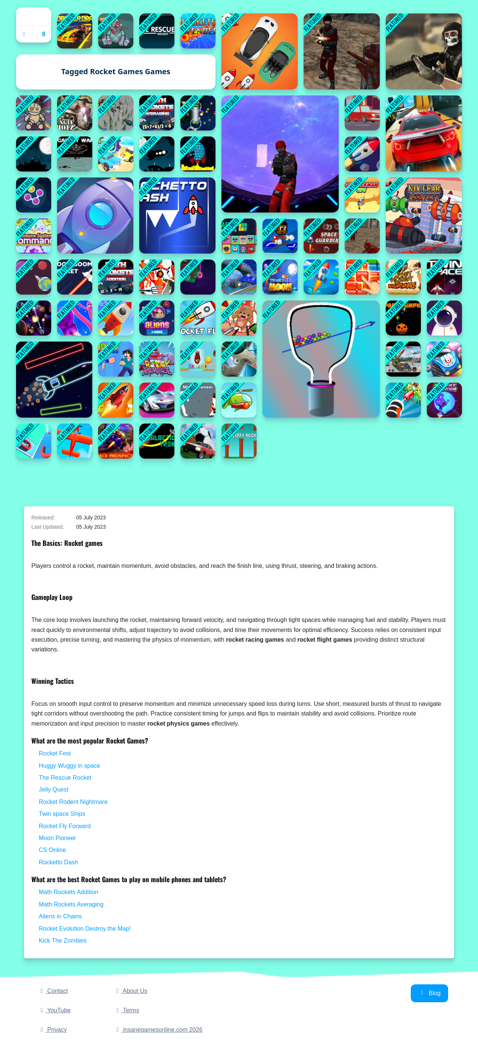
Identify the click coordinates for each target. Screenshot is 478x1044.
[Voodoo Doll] (33, 112)
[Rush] (156, 30)
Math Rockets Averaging (71, 904)
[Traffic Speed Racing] (362, 112)
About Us (130, 991)
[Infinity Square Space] (197, 277)
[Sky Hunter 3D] (115, 112)
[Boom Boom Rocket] (74, 277)
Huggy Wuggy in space (69, 765)
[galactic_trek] (156, 441)
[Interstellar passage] (444, 318)
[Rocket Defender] (197, 30)
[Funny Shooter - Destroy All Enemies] (156, 277)
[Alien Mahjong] (239, 236)
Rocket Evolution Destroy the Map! (85, 928)
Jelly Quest (53, 789)
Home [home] (33, 16)
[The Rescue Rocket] (33, 154)
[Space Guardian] (321, 236)
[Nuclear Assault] (424, 215)
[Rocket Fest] (321, 277)
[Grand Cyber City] (156, 400)
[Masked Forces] (424, 51)
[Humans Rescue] (156, 154)
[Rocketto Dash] (177, 215)
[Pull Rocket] (321, 359)
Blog (429, 993)
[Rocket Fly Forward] (197, 318)
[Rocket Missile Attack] (403, 359)
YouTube (54, 1010)
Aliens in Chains (60, 916)
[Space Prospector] (115, 441)
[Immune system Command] (33, 236)
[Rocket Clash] (239, 400)
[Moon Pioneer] (197, 400)
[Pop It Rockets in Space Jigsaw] (197, 154)
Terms (126, 1010)
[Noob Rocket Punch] (115, 359)
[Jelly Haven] (239, 359)
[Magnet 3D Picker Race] (33, 441)
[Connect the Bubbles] (33, 195)
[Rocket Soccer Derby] (197, 441)
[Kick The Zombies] (115, 30)
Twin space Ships (62, 814)
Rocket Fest (55, 753)
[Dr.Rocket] (362, 154)
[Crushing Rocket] (403, 400)
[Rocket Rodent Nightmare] (403, 277)
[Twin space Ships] (444, 277)
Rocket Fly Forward (65, 826)
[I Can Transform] (280, 236)
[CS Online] (342, 51)
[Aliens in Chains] (156, 318)
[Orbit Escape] (33, 277)
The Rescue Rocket (65, 777)
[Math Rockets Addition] (115, 277)
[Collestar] (197, 112)
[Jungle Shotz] (74, 112)
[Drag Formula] (74, 30)
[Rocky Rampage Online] (156, 359)
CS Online (52, 850)
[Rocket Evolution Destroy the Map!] (197, 359)
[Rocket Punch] (74, 318)
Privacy (52, 1029)
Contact (53, 991)
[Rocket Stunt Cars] (424, 133)
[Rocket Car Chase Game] (259, 51)
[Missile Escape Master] (74, 441)
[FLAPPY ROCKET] (239, 441)
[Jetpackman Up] (362, 195)
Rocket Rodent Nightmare (73, 802)
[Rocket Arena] (115, 400)
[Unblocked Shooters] (362, 236)
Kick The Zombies (63, 940)
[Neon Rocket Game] (54, 380)
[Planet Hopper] (444, 400)
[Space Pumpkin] (403, 318)
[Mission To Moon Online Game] (280, 277)
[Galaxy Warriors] (33, 318)
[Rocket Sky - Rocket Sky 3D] (115, 318)
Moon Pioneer (57, 838)
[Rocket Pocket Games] (95, 215)
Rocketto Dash (58, 862)
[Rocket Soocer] (239, 277)
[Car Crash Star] (115, 154)
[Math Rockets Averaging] (156, 112)
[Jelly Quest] (362, 277)
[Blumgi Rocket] (444, 359)
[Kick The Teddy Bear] (239, 318)
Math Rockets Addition (68, 892)
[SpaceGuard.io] (280, 154)
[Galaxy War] (74, 154)
